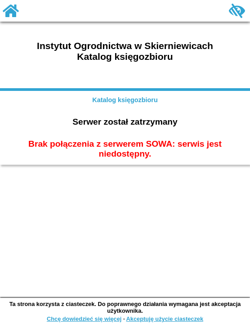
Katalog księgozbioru (125, 100)
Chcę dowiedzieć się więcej (84, 318)
